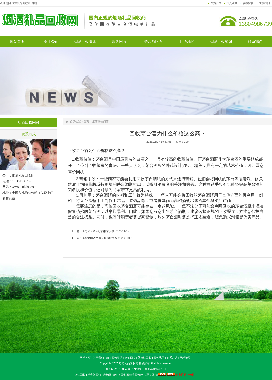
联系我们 (264, 3)
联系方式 (172, 357)
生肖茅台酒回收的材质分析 (98, 231)
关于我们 (98, 357)
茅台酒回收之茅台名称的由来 (99, 238)
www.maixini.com (24, 187)
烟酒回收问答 (100, 121)
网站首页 (85, 357)
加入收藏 (231, 3)
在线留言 (248, 3)
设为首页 (215, 3)
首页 (86, 121)
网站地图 (185, 357)
